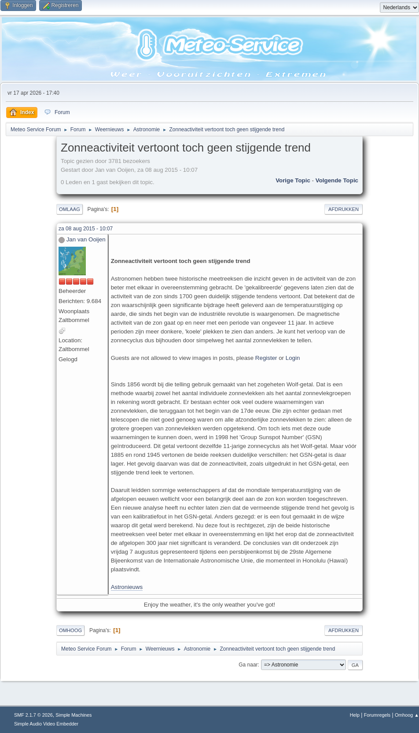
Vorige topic (293, 180)
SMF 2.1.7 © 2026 (33, 715)
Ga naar (248, 665)
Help (355, 715)
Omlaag (69, 209)
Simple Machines (73, 715)
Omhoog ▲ (407, 715)
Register (266, 358)
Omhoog (70, 630)
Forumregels (377, 715)
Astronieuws (127, 587)
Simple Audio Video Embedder (46, 723)
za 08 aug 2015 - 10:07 (86, 229)
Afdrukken (343, 209)
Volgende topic (337, 180)
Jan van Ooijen (86, 239)
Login (293, 358)
